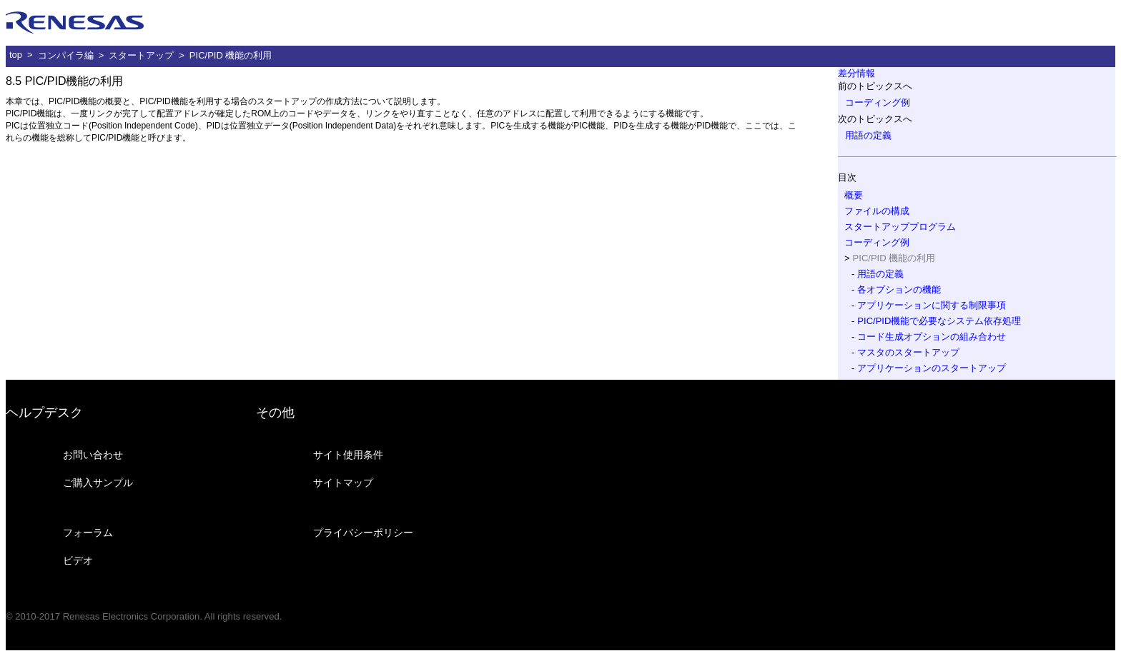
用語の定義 (868, 135)
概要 (853, 195)
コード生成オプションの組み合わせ (931, 336)
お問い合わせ (93, 454)
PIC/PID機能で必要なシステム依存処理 (939, 321)
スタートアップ (141, 55)
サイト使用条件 (348, 454)
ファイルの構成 (876, 211)
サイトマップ (343, 482)
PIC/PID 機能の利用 (230, 55)
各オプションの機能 (899, 289)
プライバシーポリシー (363, 532)
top (15, 54)
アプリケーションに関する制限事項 (931, 305)
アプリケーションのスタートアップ (931, 368)
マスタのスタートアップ (908, 352)
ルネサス (75, 22)
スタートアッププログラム (900, 226)
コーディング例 (877, 102)
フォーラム (88, 532)
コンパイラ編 (66, 55)
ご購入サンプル (98, 482)
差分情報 (856, 73)
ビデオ (78, 560)
